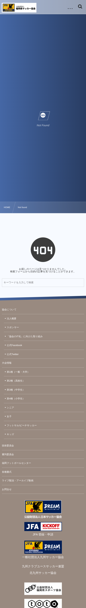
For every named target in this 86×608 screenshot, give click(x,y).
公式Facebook (14, 345)
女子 (9, 416)
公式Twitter (13, 354)
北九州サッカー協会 (43, 573)
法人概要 (11, 318)
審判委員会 (8, 454)
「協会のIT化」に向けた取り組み (25, 336)
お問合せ (7, 489)
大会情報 (6, 363)
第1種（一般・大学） (18, 372)
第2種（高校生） (16, 380)
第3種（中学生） (16, 389)
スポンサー (13, 327)
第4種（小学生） (16, 398)
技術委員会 (8, 445)
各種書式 (6, 472)
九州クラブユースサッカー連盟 (43, 566)
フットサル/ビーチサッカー (22, 425)
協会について (9, 309)
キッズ (10, 434)
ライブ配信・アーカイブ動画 (18, 480)
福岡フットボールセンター (16, 463)
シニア (10, 407)
